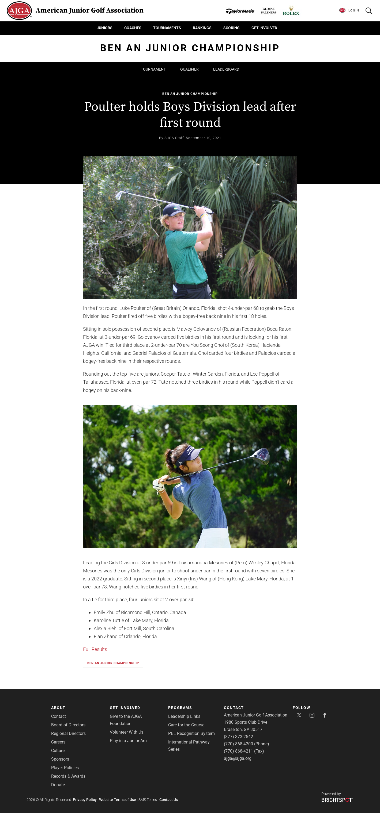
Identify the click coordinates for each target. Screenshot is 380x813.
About (58, 708)
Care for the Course (186, 724)
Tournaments (167, 28)
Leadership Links (184, 716)
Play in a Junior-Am (128, 740)
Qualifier (189, 69)
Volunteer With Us (126, 732)
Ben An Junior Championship (190, 94)
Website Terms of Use (117, 799)
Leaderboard (226, 69)
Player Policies (65, 767)
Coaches (132, 28)
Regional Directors (68, 733)
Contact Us (168, 799)
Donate (58, 784)
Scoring (231, 28)
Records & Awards (68, 776)
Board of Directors (68, 724)
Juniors (104, 28)
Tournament (153, 69)
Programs (180, 708)
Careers (58, 742)
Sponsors (60, 759)
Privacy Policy (85, 799)
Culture (58, 750)
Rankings (202, 28)
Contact (58, 716)
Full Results (95, 649)
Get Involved (264, 28)
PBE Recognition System (191, 733)
